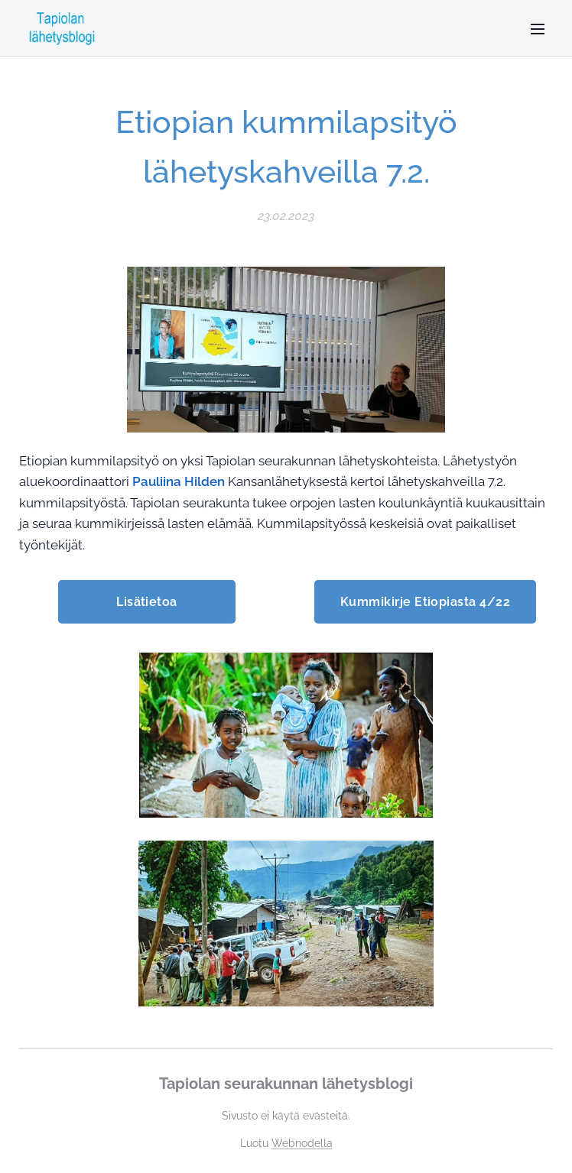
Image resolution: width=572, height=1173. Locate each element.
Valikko (537, 29)
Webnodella (302, 1143)
